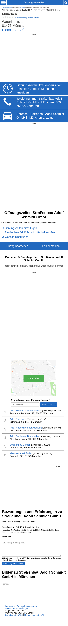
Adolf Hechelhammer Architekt (26, 427)
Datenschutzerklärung (27, 606)
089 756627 (14, 30)
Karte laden (33, 378)
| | (20, 18)
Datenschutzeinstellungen (16, 608)
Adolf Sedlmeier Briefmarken (25, 436)
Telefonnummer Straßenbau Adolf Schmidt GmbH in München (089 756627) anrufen (39, 102)
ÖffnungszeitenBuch (35, 2)
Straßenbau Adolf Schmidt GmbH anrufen (30, 232)
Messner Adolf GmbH (21, 453)
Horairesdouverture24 (34, 615)
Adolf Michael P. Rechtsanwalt (26, 410)
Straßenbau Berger (20, 444)
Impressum (10, 606)
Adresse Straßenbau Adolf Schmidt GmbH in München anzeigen (40, 115)
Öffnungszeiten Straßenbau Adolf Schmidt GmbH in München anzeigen (38, 88)
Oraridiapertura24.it (14, 615)
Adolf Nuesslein (18, 419)
